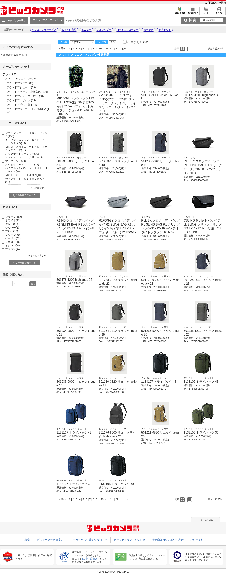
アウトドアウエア (17, 83)
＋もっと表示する (37, 188)
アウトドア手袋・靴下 (20, 104)
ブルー (11, 231)
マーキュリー (15, 160)
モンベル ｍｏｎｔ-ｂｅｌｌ (156, 378)
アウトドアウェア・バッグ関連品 (26, 109)
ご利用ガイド (193, 12)
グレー (11, 224)
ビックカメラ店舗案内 (50, 539)
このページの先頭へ (205, 520)
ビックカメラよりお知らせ (129, 539)
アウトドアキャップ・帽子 (22, 96)
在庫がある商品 (15, 54)
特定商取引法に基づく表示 (168, 539)
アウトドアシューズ (18, 87)
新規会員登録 (179, 12)
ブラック (13, 216)
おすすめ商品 (69, 29)
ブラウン (13, 249)
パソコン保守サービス (44, 29)
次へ (124, 48)
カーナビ (148, 29)
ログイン (219, 12)
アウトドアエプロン (18, 100)
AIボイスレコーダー (127, 29)
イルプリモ (189, 157)
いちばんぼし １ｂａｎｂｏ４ (115, 91)
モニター (86, 29)
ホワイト (13, 220)
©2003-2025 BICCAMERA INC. (113, 571)
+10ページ (105, 48)
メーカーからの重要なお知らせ (88, 539)
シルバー (12, 227)
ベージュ (13, 238)
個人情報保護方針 (91, 558)
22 (117, 48)
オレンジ (13, 245)
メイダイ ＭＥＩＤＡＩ (22, 164)
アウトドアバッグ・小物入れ (24, 91)
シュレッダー (104, 29)
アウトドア (9, 74)
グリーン (13, 234)
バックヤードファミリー (22, 153)
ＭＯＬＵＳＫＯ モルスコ (23, 175)
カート (206, 12)
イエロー (13, 241)
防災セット (165, 29)
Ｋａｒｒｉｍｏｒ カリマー (24, 157)
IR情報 (222, 2)
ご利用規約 (211, 2)
